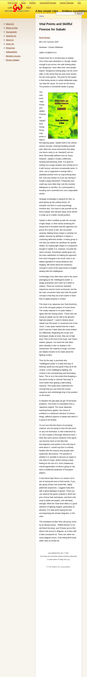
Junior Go (10, 44)
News (23, 3)
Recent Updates (12, 60)
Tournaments (11, 32)
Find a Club (12, 3)
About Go (10, 24)
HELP (28, 7)
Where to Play (12, 28)
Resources (10, 48)
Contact (19, 7)
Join (79, 3)
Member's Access (13, 56)
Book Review (44, 38)
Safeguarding (11, 52)
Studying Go (11, 36)
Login (10, 7)
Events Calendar (67, 3)
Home (41, 16)
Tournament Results (48, 3)
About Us (10, 40)
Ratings (33, 3)
